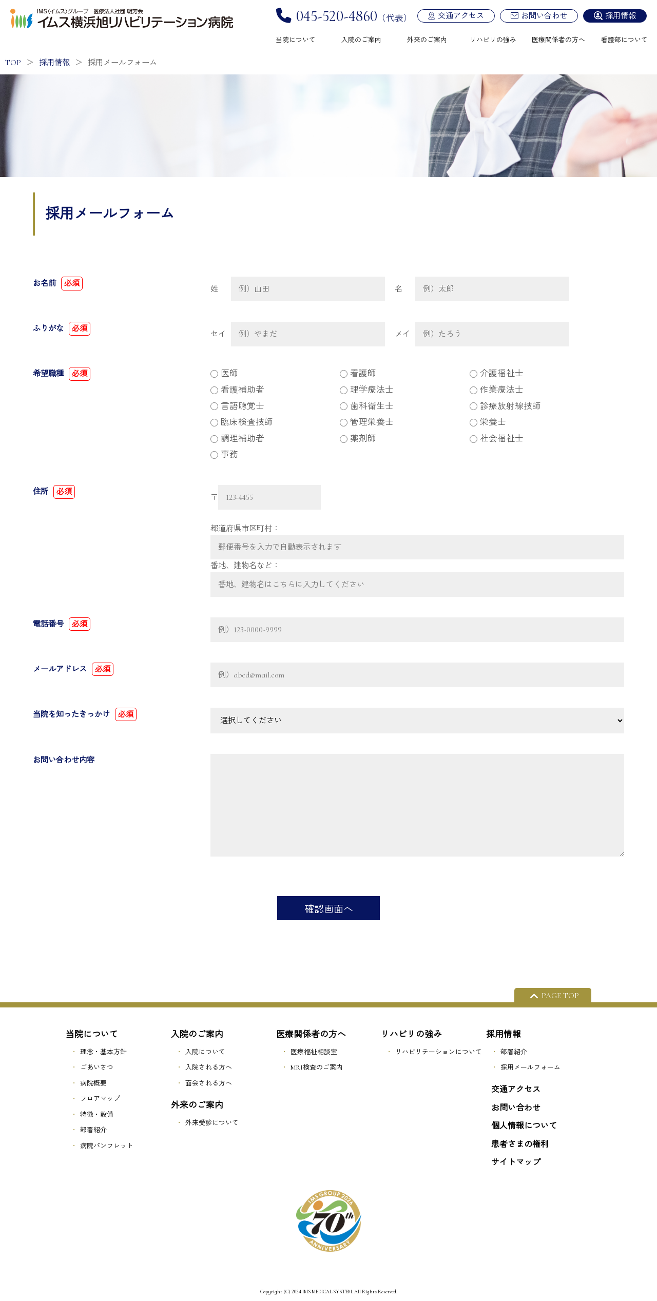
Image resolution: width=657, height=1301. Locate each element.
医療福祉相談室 (314, 1052)
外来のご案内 (427, 40)
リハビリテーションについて (438, 1052)
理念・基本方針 (103, 1052)
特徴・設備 (96, 1115)
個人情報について (524, 1126)
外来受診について (212, 1123)
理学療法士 (367, 390)
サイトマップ (515, 1162)
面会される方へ (208, 1083)
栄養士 (488, 422)
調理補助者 (237, 439)
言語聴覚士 (237, 406)
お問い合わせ (544, 16)
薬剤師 (358, 439)
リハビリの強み (493, 40)
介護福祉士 (497, 373)
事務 (224, 455)
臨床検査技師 (241, 422)
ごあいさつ (96, 1067)
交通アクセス (461, 16)
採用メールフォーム (530, 1067)
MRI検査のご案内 (317, 1067)
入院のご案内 (361, 40)
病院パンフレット (106, 1146)
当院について (296, 40)
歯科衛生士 (367, 406)
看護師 (358, 373)
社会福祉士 (497, 439)
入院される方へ (208, 1067)
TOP (13, 62)
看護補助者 (237, 390)
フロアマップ (100, 1099)
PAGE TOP (560, 995)
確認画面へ (328, 909)
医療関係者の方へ (558, 40)
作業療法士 (497, 390)
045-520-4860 (336, 16)
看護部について (624, 40)
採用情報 (620, 16)
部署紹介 (93, 1130)
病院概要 (93, 1083)
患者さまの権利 (520, 1144)
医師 (224, 373)
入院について (205, 1052)
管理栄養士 (367, 422)
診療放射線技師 (505, 406)
